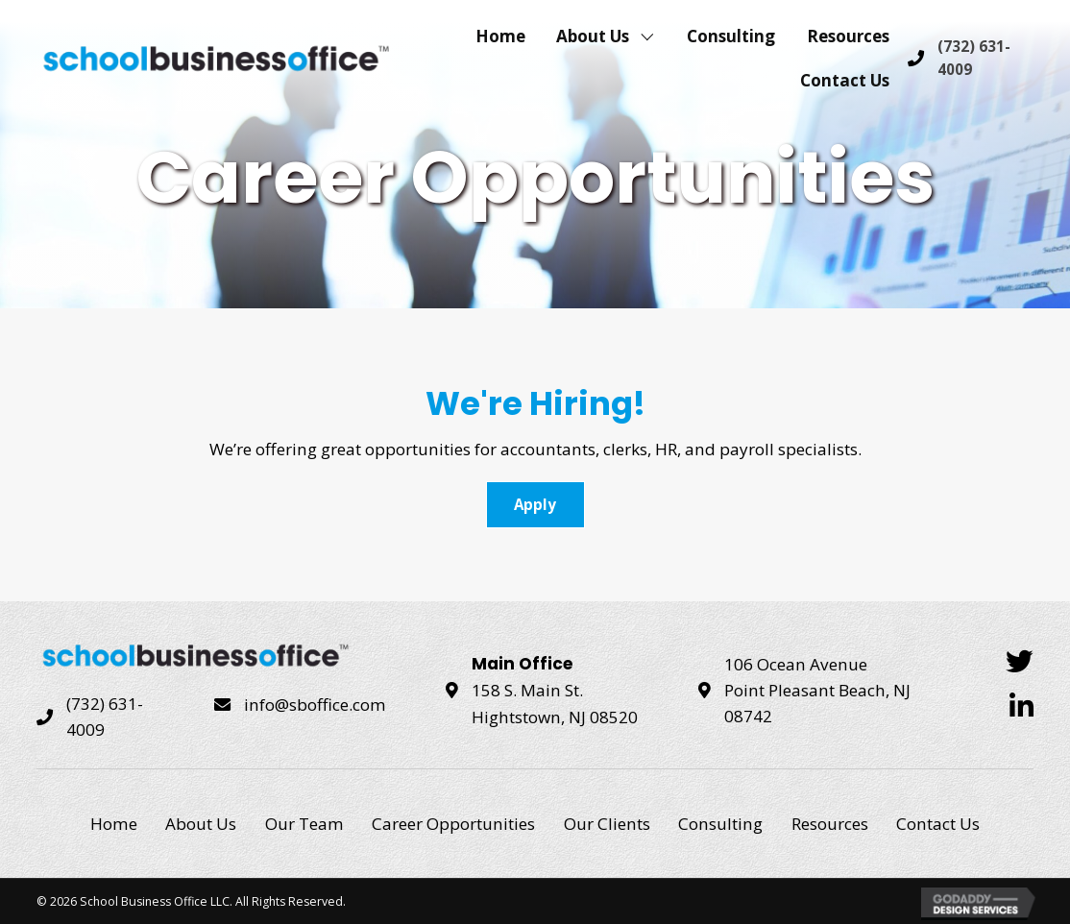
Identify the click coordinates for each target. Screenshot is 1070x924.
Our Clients (607, 824)
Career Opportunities (453, 824)
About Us (200, 824)
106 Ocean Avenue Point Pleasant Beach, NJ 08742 (817, 690)
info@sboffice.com (315, 704)
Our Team (304, 824)
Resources (829, 824)
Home (113, 824)
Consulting (720, 824)
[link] (500, 35)
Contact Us (938, 824)
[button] (535, 504)
